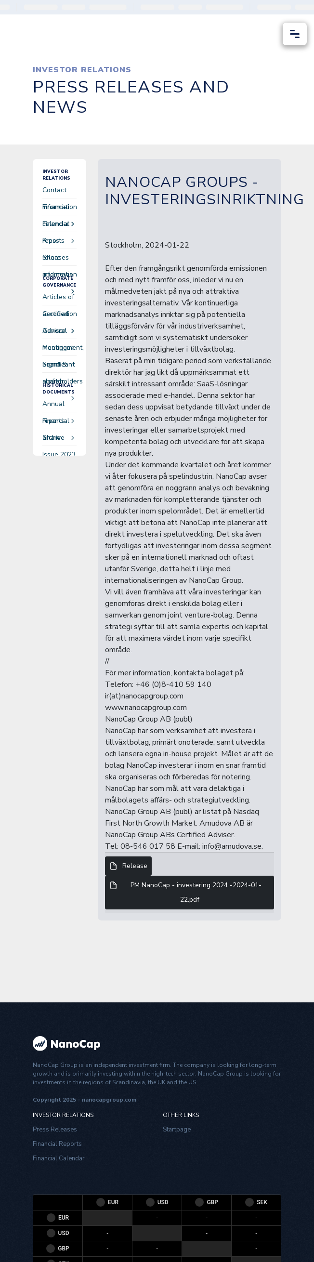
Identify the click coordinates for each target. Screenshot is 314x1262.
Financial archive (58, 422)
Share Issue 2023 (59, 439)
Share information (59, 259)
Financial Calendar (59, 1158)
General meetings (58, 332)
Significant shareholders (59, 366)
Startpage (177, 1129)
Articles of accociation (59, 298)
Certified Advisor (58, 315)
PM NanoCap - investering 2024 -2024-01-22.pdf (185, 892)
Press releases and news (58, 242)
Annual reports (58, 405)
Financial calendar (58, 208)
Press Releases (55, 1129)
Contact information (59, 191)
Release (128, 866)
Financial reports (58, 225)
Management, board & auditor (59, 349)
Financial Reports (57, 1144)
